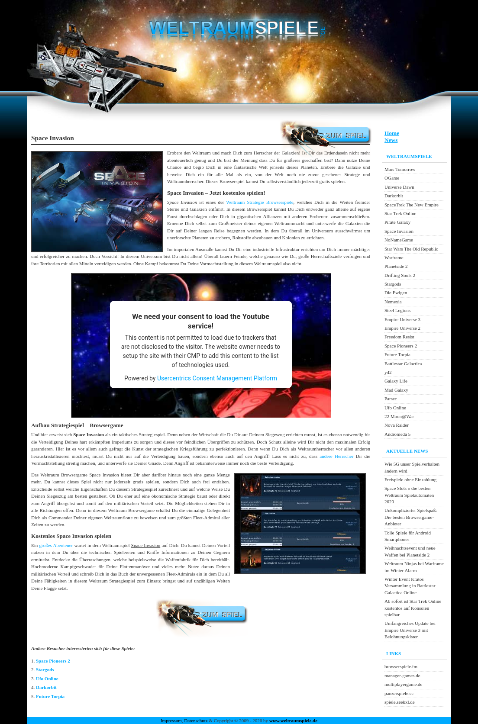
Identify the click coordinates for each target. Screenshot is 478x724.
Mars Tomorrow (399, 169)
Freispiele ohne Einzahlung (410, 479)
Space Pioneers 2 (53, 660)
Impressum (171, 720)
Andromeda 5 (397, 434)
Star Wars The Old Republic (411, 248)
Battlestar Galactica (403, 363)
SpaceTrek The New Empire (411, 204)
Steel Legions (397, 310)
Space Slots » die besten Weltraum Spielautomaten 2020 (409, 495)
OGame (391, 177)
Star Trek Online (400, 213)
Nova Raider (396, 425)
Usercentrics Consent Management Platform (217, 377)
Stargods (45, 669)
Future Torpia (50, 696)
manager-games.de (402, 675)
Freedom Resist (399, 336)
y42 (388, 372)
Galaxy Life (395, 380)
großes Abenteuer (56, 545)
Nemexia (393, 301)
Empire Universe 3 (402, 319)
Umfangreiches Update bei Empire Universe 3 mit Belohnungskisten (410, 630)
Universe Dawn (399, 187)
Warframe (394, 257)
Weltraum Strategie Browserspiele (259, 202)
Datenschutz (195, 720)
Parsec (390, 398)
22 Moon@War (399, 416)
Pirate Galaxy (397, 222)
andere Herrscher (336, 456)
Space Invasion (398, 231)
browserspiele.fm (400, 666)
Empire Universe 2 (402, 328)
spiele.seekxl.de (399, 702)
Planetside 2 (395, 266)
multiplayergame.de (403, 684)
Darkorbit (46, 687)
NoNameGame (398, 239)
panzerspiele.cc (398, 693)
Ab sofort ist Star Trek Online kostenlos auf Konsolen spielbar (412, 608)
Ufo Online (47, 678)
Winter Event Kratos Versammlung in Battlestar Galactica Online (409, 585)
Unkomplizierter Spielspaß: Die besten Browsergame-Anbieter (410, 517)
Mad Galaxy (396, 390)
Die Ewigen (395, 292)
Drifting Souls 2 (399, 275)
